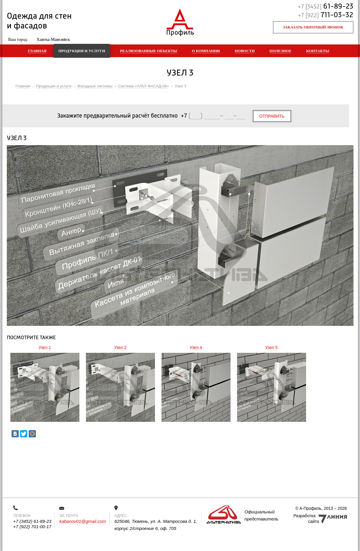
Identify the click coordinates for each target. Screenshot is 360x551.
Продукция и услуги (81, 51)
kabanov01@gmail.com (82, 521)
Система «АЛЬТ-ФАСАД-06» (143, 86)
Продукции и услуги (53, 86)
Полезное (281, 51)
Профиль (180, 31)
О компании (206, 51)
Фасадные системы (94, 86)
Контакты (317, 51)
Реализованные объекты (148, 51)
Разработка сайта (306, 518)
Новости (245, 51)
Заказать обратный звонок (313, 27)
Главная (37, 51)
